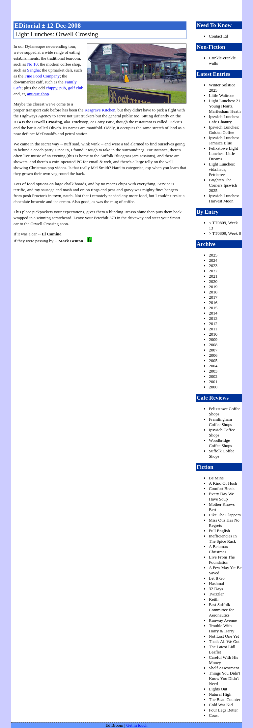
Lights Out (218, 688)
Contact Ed (218, 36)
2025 (213, 255)
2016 (213, 302)
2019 (213, 286)
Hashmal (216, 583)
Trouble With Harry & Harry (221, 628)
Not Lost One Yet (224, 636)
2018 (213, 291)
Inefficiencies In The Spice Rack (223, 538)
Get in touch (136, 725)
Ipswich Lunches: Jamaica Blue (224, 140)
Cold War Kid (221, 704)
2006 (213, 355)
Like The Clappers (225, 514)
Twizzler (216, 594)
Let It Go (217, 578)
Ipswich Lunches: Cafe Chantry (224, 119)
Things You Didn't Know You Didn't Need (224, 678)
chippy (51, 87)
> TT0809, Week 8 (225, 233)
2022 (213, 270)
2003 (213, 371)
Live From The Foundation (222, 560)
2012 (213, 323)
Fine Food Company (42, 76)
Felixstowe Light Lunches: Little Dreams (223, 153)
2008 (213, 344)
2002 (213, 376)
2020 (213, 281)
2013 (213, 318)
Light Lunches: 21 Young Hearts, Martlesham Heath (224, 106)
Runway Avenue (223, 620)
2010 (213, 334)
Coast (214, 715)
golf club (75, 87)
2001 (213, 381)
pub (62, 87)
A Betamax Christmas (218, 549)
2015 (213, 307)
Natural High (220, 694)
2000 (213, 386)
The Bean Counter (224, 699)
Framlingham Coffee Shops (220, 422)
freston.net (128, 10)
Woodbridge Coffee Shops (220, 443)
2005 (213, 360)
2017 (213, 297)
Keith (213, 599)
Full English (219, 530)
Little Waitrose (221, 95)
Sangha (33, 70)
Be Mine (216, 477)
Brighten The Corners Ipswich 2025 (223, 185)
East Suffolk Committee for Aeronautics (221, 610)
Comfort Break (222, 488)
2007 (213, 350)
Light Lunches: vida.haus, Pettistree (222, 169)
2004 (213, 365)
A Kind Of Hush (223, 483)
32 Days (216, 588)
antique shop (38, 93)
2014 (213, 313)
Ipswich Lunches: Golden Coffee (224, 130)
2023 (213, 265)
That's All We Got (224, 641)
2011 (213, 328)
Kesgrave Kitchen (99, 109)
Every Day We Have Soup (221, 496)
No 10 (32, 64)
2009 (213, 339)
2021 (213, 276)
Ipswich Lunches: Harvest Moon (224, 198)
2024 (213, 260)
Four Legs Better (223, 710)
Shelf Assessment (224, 667)
